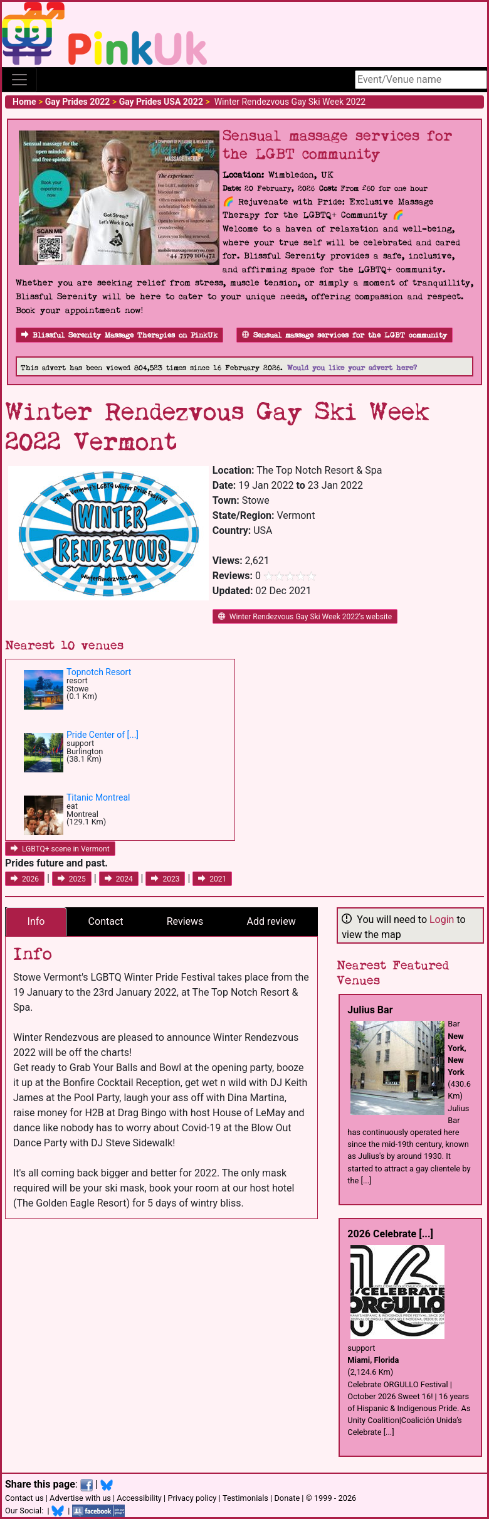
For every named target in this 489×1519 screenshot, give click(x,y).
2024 (119, 879)
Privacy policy (191, 1498)
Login (441, 919)
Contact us (24, 1498)
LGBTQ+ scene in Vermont (60, 849)
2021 (212, 879)
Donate (287, 1498)
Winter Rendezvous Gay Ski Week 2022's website (305, 616)
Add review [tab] (271, 921)
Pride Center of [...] (102, 735)
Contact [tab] (106, 921)
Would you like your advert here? (352, 368)
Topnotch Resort (98, 672)
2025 (72, 879)
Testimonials (245, 1498)
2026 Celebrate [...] (390, 1234)
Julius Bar (369, 1010)
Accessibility (139, 1498)
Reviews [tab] (185, 921)
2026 (25, 879)
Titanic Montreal (98, 797)
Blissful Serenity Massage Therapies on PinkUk (119, 335)
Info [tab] (36, 921)
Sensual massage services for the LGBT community (344, 335)
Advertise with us (80, 1498)
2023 (165, 879)
